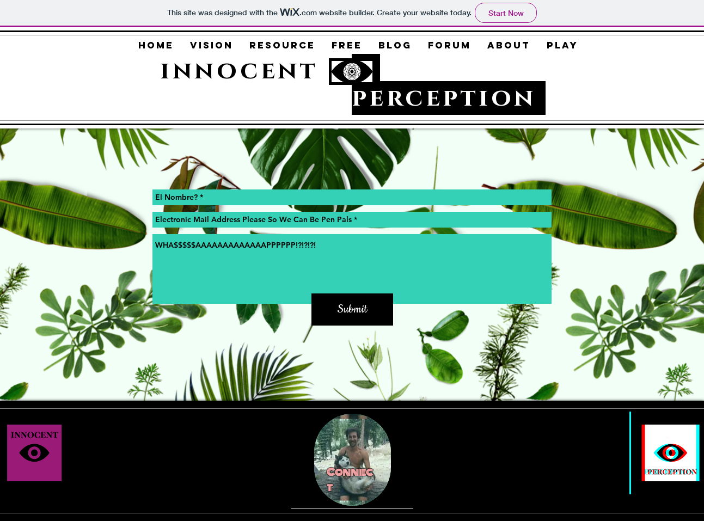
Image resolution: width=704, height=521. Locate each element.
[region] (352, 460)
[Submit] (352, 309)
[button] (211, 45)
